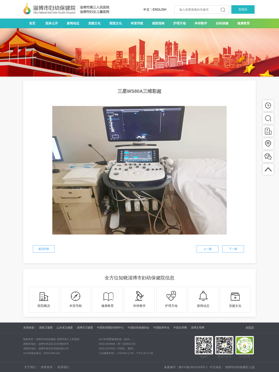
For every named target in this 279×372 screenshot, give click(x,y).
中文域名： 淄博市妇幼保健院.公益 (232, 367)
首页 (32, 23)
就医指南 (158, 23)
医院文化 (115, 23)
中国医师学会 (161, 327)
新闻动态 (73, 23)
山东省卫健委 (65, 327)
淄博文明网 (197, 327)
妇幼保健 (222, 23)
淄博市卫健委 (85, 327)
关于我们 (30, 367)
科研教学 (201, 23)
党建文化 (94, 23)
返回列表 (43, 248)
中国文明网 (180, 327)
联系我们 (63, 367)
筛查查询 (47, 367)
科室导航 (137, 23)
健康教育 (243, 23)
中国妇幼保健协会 (138, 327)
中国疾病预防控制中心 (110, 327)
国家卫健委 (46, 327)
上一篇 (207, 248)
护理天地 (179, 23)
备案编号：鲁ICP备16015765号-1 (186, 367)
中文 (146, 9)
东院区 (243, 9)
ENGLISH (159, 9)
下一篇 (233, 248)
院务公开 (52, 23)
